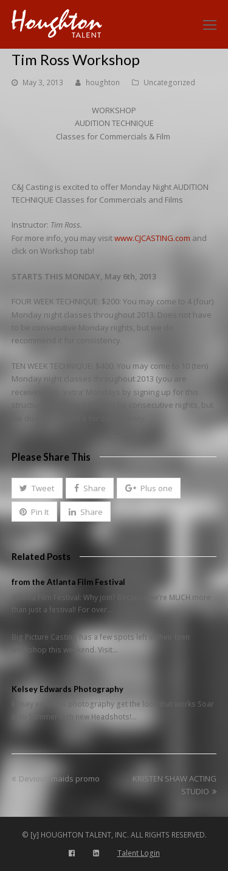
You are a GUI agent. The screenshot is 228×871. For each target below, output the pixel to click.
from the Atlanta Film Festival (68, 582)
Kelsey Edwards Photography (67, 689)
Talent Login (138, 853)
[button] (37, 488)
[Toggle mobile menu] (209, 24)
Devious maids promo (56, 778)
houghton (103, 82)
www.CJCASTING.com (152, 238)
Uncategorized (169, 82)
